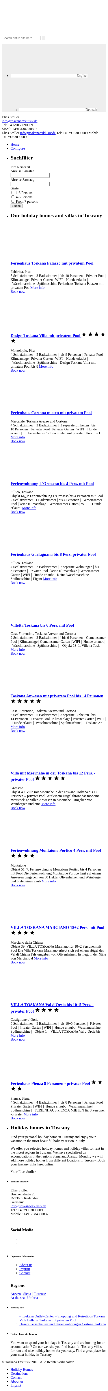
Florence (40, 1294)
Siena (27, 1294)
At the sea (18, 1298)
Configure (18, 148)
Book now (18, 291)
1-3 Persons (24, 192)
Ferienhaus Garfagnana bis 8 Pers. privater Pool (53, 554)
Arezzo (16, 1294)
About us (25, 1265)
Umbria (32, 1298)
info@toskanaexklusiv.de (19, 121)
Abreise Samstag (22, 180)
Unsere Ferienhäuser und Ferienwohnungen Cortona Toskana (62, 1324)
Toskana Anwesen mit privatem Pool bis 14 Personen (57, 696)
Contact (24, 1273)
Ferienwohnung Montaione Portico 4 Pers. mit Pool (56, 850)
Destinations (19, 1373)
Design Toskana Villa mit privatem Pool (46, 335)
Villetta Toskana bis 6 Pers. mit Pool (42, 625)
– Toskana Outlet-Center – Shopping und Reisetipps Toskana (62, 1316)
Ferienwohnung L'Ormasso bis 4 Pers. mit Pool (52, 483)
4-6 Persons (24, 197)
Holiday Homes (22, 1369)
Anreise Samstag (22, 171)
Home (15, 144)
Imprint (24, 1269)
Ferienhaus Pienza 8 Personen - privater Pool (51, 1083)
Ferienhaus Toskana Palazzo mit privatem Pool (52, 263)
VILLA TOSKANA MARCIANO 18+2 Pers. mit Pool (57, 927)
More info (37, 287)
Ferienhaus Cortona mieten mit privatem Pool (51, 412)
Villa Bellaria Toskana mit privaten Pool (47, 1320)
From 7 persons (27, 201)
